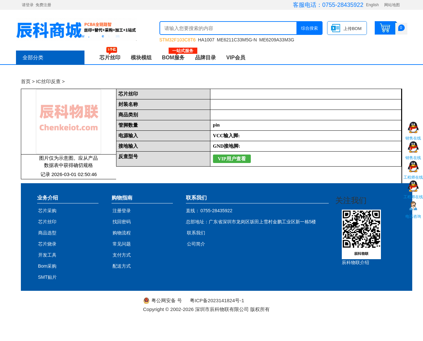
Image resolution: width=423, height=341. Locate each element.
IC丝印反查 (48, 81)
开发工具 (47, 255)
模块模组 (141, 57)
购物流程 (122, 232)
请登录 (28, 5)
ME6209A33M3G (276, 39)
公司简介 (196, 243)
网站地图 (392, 5)
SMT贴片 (47, 277)
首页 (26, 81)
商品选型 (47, 232)
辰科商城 (76, 29)
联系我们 (196, 232)
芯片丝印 (109, 57)
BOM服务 (176, 57)
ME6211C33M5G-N (237, 39)
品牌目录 (205, 57)
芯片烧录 (47, 243)
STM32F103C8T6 (177, 39)
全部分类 (33, 57)
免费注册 (43, 5)
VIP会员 (235, 57)
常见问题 (122, 243)
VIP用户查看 (232, 158)
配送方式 (122, 266)
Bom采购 (47, 266)
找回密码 (122, 221)
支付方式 (122, 255)
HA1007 (206, 39)
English (372, 5)
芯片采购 (47, 210)
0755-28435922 (342, 5)
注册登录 (122, 210)
